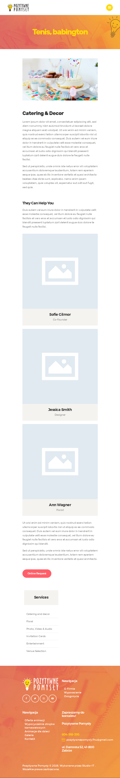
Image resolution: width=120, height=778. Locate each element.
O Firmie (69, 688)
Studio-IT (88, 765)
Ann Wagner (60, 505)
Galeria (29, 735)
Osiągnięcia (71, 696)
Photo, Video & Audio (39, 628)
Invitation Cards (36, 636)
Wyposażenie (72, 692)
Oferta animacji (35, 720)
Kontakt (30, 738)
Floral (29, 621)
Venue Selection (36, 651)
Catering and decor (38, 614)
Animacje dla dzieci (37, 731)
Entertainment (35, 643)
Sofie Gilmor (60, 314)
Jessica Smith (60, 410)
